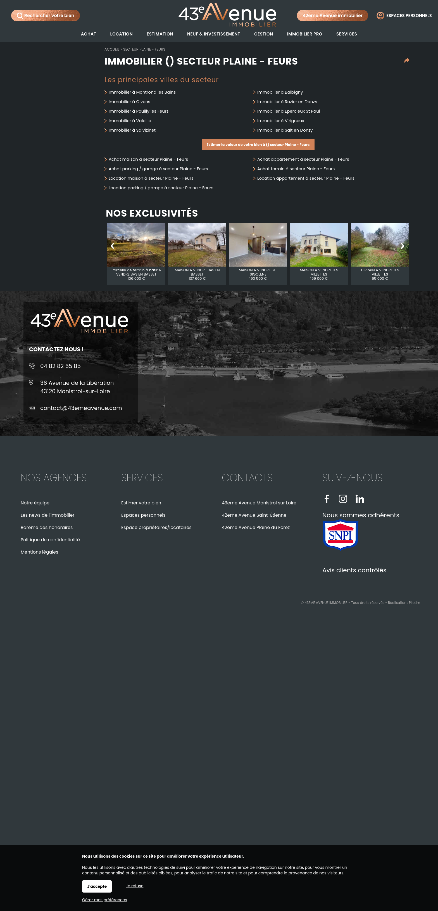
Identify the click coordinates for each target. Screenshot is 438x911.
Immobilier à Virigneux (280, 121)
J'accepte (97, 886)
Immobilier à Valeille (130, 121)
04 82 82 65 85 (60, 366)
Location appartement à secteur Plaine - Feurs (305, 178)
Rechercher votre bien (45, 15)
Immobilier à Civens (129, 102)
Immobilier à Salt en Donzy (285, 130)
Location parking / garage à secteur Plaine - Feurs (161, 188)
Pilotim (414, 602)
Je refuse (134, 886)
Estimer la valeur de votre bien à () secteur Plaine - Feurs (258, 144)
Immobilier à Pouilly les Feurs (139, 111)
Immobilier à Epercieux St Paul (288, 111)
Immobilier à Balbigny (280, 92)
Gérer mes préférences (104, 900)
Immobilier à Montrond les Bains (142, 92)
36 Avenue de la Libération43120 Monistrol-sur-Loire (77, 387)
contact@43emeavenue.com (81, 408)
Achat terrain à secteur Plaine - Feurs (296, 169)
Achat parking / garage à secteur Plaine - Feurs (158, 169)
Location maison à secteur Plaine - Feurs (151, 178)
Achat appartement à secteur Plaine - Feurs (303, 159)
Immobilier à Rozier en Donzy (287, 102)
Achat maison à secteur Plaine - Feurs (148, 159)
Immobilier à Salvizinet (132, 130)
